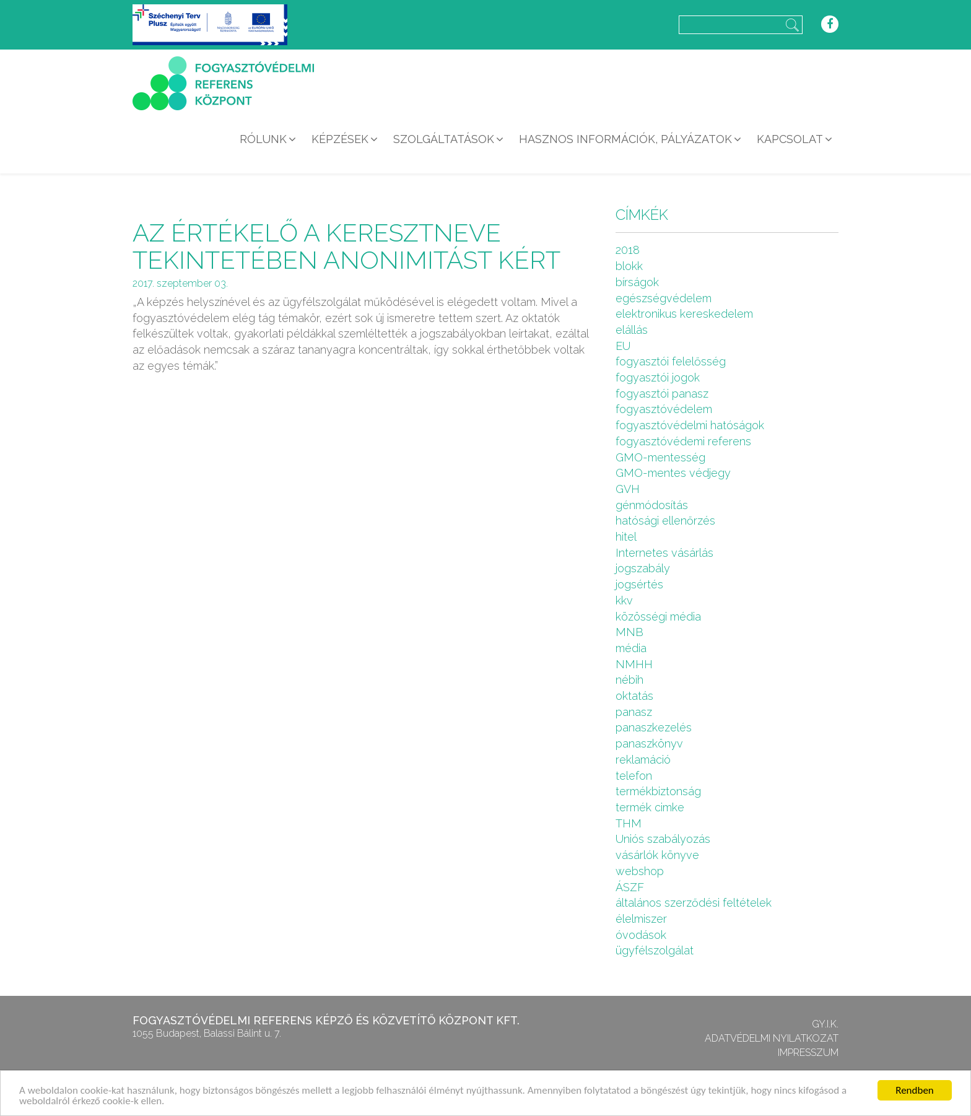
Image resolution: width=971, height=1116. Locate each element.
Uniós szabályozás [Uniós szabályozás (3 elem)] (663, 838)
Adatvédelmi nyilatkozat (771, 1038)
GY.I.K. (825, 1024)
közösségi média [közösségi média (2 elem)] (658, 616)
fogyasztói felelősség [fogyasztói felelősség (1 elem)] (671, 361)
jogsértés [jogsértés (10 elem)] (639, 584)
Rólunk (263, 139)
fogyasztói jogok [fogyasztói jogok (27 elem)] (658, 377)
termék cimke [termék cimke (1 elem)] (650, 807)
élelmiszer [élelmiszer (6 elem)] (641, 918)
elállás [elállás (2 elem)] (632, 329)
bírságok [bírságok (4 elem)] (637, 282)
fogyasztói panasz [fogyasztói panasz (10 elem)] (662, 393)
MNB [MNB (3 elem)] (629, 632)
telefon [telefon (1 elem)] (634, 775)
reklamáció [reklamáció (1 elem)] (643, 759)
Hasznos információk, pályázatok (625, 139)
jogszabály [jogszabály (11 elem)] (643, 568)
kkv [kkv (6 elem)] (624, 600)
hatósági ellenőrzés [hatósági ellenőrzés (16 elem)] (665, 520)
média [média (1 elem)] (631, 648)
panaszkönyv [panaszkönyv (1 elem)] (649, 743)
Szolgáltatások (443, 139)
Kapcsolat (790, 139)
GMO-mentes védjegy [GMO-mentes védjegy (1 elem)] (673, 472)
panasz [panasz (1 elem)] (634, 711)
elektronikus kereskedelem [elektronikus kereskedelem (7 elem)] (684, 313)
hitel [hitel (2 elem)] (626, 536)
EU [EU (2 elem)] (623, 345)
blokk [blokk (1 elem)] (629, 265)
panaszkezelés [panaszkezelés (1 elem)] (654, 727)
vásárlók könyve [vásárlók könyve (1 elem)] (657, 854)
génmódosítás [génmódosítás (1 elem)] (652, 505)
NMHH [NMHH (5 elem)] (634, 664)
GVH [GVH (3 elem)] (628, 488)
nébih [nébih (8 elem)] (629, 679)
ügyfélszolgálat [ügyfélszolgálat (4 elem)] (655, 950)
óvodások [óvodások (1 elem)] (641, 934)
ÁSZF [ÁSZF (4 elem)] (630, 887)
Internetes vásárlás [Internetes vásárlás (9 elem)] (664, 552)
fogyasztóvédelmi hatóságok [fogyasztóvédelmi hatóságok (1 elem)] (690, 425)
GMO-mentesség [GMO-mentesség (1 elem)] (660, 457)
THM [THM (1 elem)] (629, 823)
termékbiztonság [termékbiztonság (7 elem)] (658, 791)
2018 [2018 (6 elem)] (628, 249)
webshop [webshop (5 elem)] (640, 871)
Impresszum (808, 1052)
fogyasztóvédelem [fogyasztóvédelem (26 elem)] (664, 409)
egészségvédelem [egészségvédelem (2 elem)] (664, 298)
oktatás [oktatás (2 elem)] (634, 695)
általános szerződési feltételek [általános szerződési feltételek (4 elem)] (694, 902)
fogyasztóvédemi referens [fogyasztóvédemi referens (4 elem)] (683, 441)
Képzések (339, 139)
